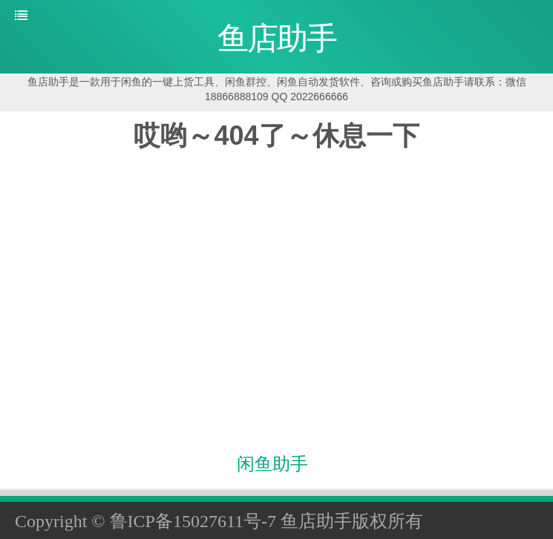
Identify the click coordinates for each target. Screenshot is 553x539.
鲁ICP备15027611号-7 (193, 521)
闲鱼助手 (272, 464)
